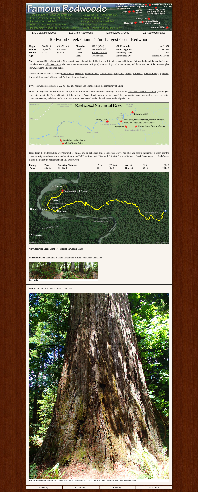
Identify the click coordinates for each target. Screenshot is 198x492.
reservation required (38, 95)
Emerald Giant (92, 73)
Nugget (46, 77)
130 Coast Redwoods (44, 32)
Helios (129, 73)
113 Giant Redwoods (81, 32)
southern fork (66, 156)
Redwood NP (98, 55)
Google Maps (76, 249)
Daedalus (79, 73)
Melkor (39, 77)
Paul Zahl (62, 77)
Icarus (32, 77)
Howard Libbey (151, 73)
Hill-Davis (138, 73)
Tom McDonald (79, 77)
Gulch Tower (106, 73)
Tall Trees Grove (99, 52)
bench (158, 153)
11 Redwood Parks (154, 32)
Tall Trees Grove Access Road (142, 91)
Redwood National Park (135, 61)
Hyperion (164, 73)
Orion (54, 77)
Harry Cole (119, 73)
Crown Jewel (67, 73)
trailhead (48, 153)
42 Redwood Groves (117, 32)
